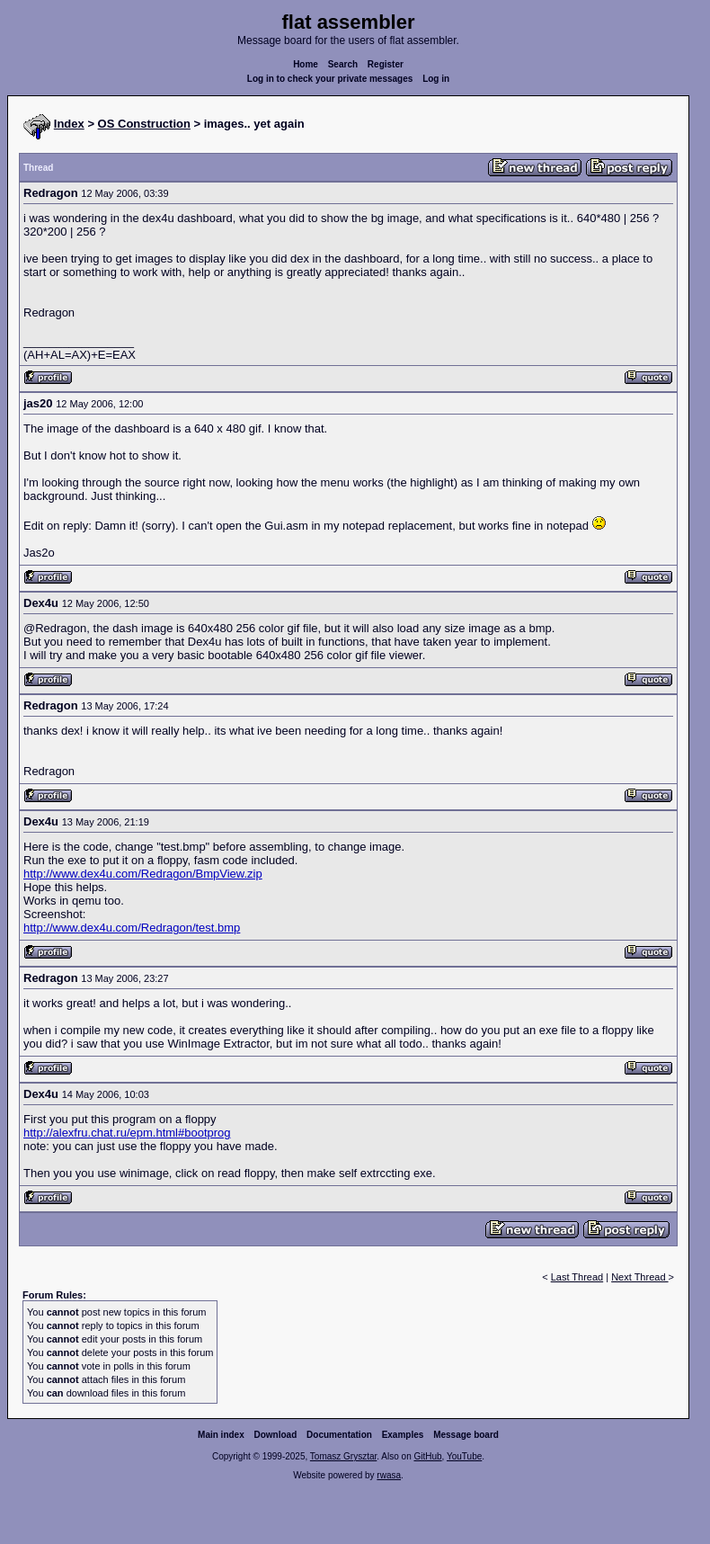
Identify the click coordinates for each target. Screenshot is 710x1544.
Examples (403, 1435)
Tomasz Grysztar (343, 1456)
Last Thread (577, 1277)
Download (275, 1435)
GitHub (427, 1456)
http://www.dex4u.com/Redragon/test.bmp (131, 927)
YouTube (464, 1456)
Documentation (339, 1435)
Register (386, 64)
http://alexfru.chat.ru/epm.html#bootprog (127, 1132)
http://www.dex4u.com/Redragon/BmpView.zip (142, 873)
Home (305, 64)
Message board (466, 1435)
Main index (221, 1435)
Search (343, 64)
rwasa (389, 1475)
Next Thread (639, 1277)
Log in (435, 79)
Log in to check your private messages (330, 79)
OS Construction (144, 123)
